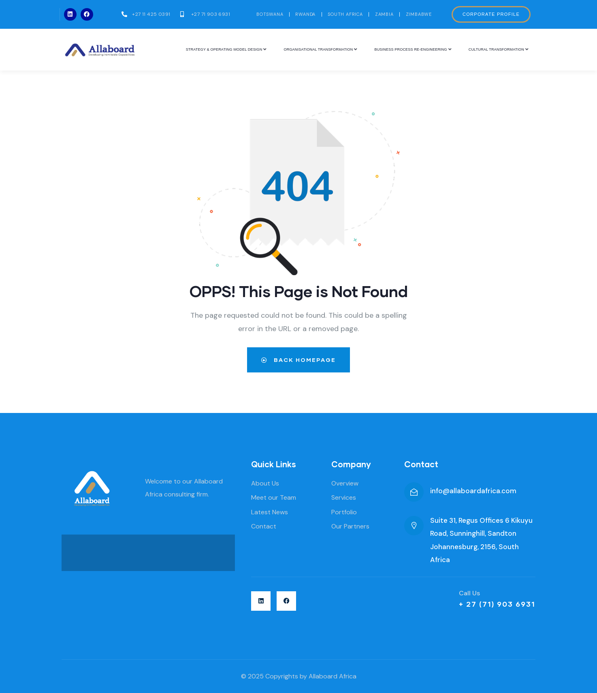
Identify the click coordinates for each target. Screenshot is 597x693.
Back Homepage (298, 359)
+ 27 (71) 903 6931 (497, 603)
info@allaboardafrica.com (473, 490)
